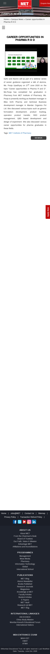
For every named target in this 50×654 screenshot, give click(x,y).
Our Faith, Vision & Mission (25, 541)
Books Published (25, 584)
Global (25, 567)
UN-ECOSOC (25, 617)
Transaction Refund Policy (31, 517)
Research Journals (25, 587)
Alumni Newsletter (25, 581)
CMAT (25, 641)
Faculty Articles (25, 595)
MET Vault (25, 602)
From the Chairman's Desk (25, 536)
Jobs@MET (15, 513)
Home (6, 19)
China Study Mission (25, 620)
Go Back (38, 138)
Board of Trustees (25, 539)
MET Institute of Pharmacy (20, 133)
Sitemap (41, 513)
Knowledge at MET (25, 592)
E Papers (25, 600)
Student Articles (25, 597)
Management (25, 556)
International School (25, 569)
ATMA (25, 644)
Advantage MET (25, 544)
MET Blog (25, 579)
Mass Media (25, 559)
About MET (25, 533)
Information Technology (25, 564)
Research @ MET (25, 605)
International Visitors (25, 625)
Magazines (25, 589)
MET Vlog (25, 608)
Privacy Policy (10, 517)
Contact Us (29, 513)
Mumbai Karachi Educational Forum (25, 622)
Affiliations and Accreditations (25, 547)
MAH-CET (25, 638)
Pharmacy (25, 561)
